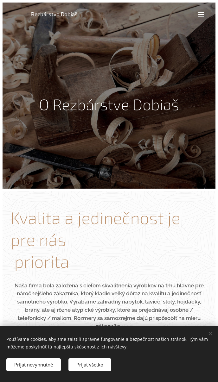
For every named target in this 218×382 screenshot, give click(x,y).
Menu (201, 14)
